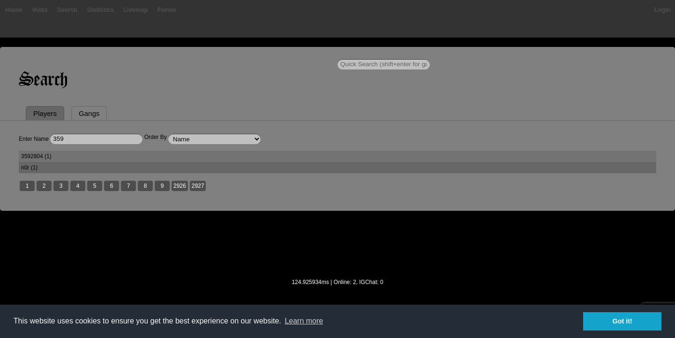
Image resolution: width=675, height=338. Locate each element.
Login (559, 53)
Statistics (227, 53)
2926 (283, 221)
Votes (166, 53)
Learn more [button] (304, 321)
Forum (293, 53)
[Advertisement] (337, 286)
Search (194, 53)
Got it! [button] (622, 321)
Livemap (262, 53)
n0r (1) (401, 202)
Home (116, 53)
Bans (141, 53)
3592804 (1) (140, 202)
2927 (301, 221)
